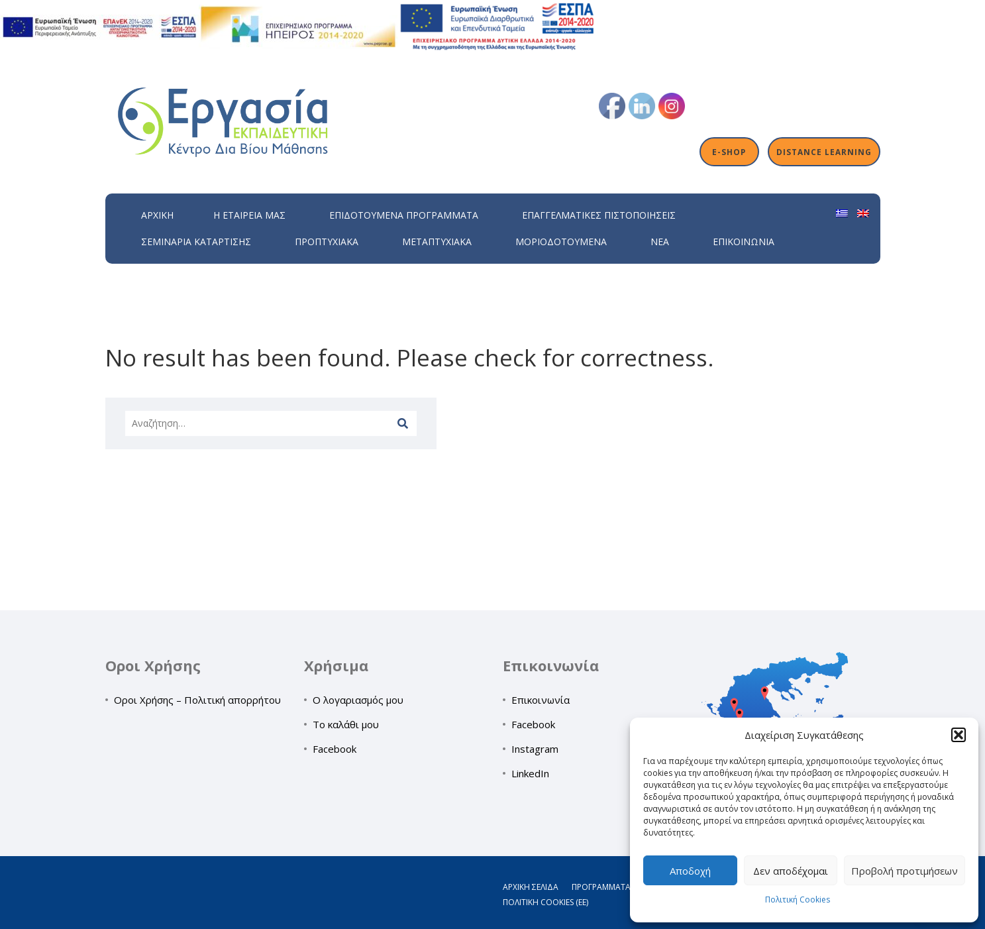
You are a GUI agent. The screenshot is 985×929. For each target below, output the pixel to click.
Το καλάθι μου (346, 724)
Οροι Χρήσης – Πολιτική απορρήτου (197, 699)
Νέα (659, 241)
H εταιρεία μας (249, 215)
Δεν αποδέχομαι (790, 870)
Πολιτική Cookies (797, 899)
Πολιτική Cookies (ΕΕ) (545, 902)
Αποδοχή (690, 870)
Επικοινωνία (743, 241)
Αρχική (157, 215)
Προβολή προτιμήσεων (904, 870)
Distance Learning (824, 151)
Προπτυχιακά (326, 241)
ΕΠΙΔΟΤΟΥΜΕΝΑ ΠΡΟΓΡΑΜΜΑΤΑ (403, 215)
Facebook (334, 748)
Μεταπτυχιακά (437, 241)
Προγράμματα (601, 887)
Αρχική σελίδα (530, 887)
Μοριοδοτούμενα (561, 241)
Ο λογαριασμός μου (358, 699)
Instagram (534, 748)
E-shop (729, 151)
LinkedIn (530, 773)
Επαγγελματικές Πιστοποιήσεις (599, 215)
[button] (958, 734)
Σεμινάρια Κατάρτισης (196, 241)
